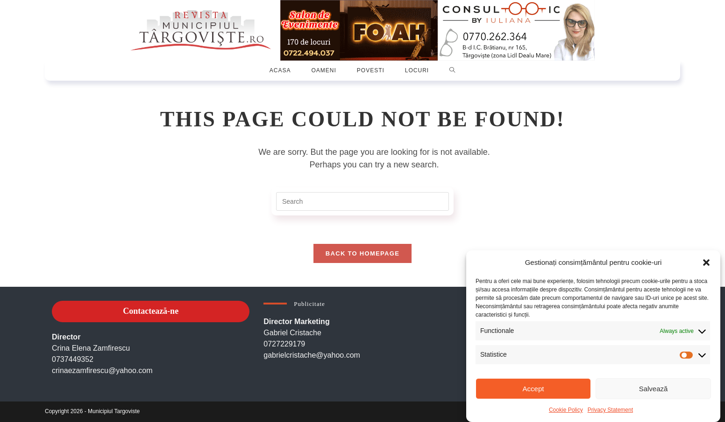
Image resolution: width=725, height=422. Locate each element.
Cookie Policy (566, 410)
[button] (706, 262)
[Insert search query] (362, 201)
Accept (533, 389)
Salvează (653, 389)
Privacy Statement (610, 410)
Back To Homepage (362, 253)
